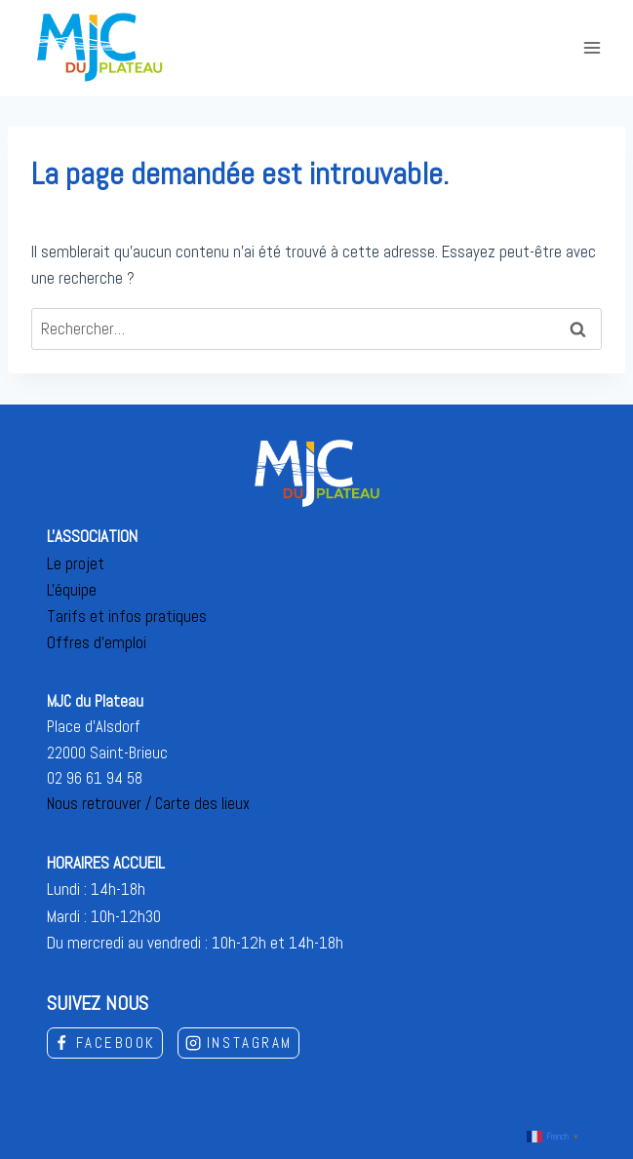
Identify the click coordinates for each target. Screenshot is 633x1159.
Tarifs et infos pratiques (127, 616)
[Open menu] (592, 47)
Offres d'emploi (96, 642)
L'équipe (72, 589)
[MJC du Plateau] (100, 47)
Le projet (75, 563)
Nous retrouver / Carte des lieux (148, 803)
